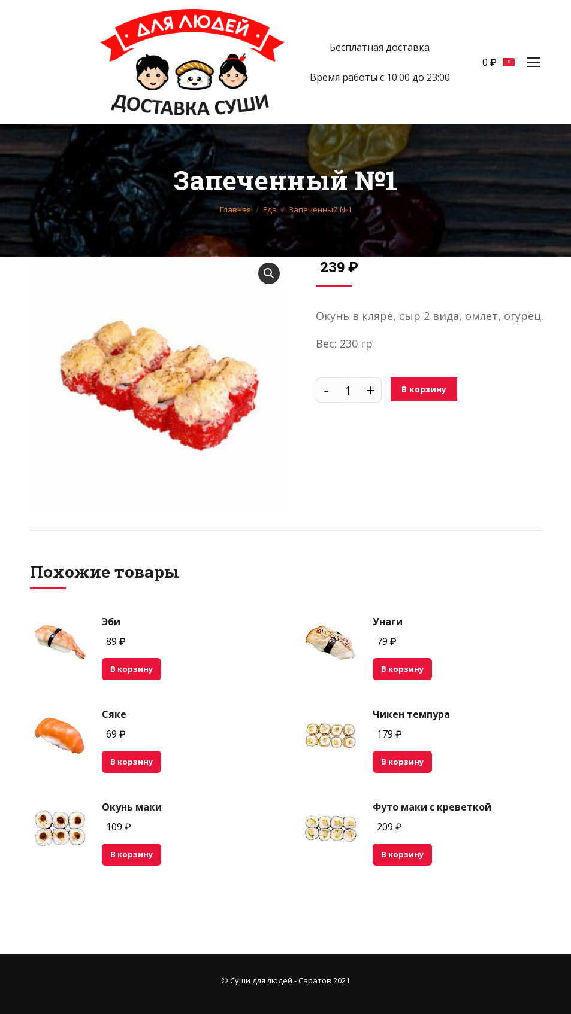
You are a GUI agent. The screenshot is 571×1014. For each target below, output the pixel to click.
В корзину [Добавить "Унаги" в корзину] (402, 668)
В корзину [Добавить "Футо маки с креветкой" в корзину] (402, 854)
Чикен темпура (411, 714)
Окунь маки (132, 807)
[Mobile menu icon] (534, 62)
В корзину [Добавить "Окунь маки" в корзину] (131, 854)
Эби (111, 621)
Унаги (388, 621)
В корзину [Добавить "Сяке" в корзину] (131, 761)
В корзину (423, 389)
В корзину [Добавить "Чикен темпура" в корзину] (402, 761)
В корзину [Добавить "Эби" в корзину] (131, 668)
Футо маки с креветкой (432, 807)
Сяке (114, 714)
